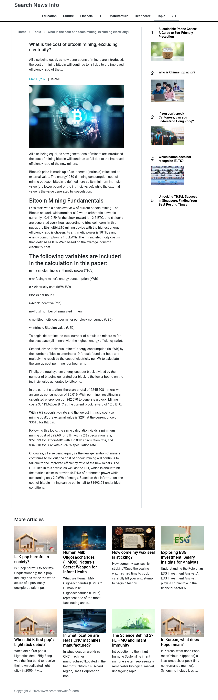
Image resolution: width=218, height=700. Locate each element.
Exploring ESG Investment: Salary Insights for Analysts (179, 557)
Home (22, 32)
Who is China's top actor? (177, 72)
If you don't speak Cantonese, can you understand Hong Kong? (176, 117)
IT (101, 16)
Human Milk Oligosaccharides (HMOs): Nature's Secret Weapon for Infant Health (80, 562)
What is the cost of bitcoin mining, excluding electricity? (88, 32)
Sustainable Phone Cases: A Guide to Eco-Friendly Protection (178, 33)
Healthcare (143, 16)
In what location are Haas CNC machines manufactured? (81, 640)
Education (49, 16)
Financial (87, 16)
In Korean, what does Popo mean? (180, 642)
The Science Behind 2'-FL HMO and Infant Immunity (132, 640)
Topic (161, 16)
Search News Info (36, 5)
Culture (68, 16)
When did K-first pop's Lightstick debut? (34, 642)
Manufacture (118, 16)
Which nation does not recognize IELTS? (175, 159)
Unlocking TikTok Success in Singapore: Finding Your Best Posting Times (178, 200)
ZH (174, 16)
